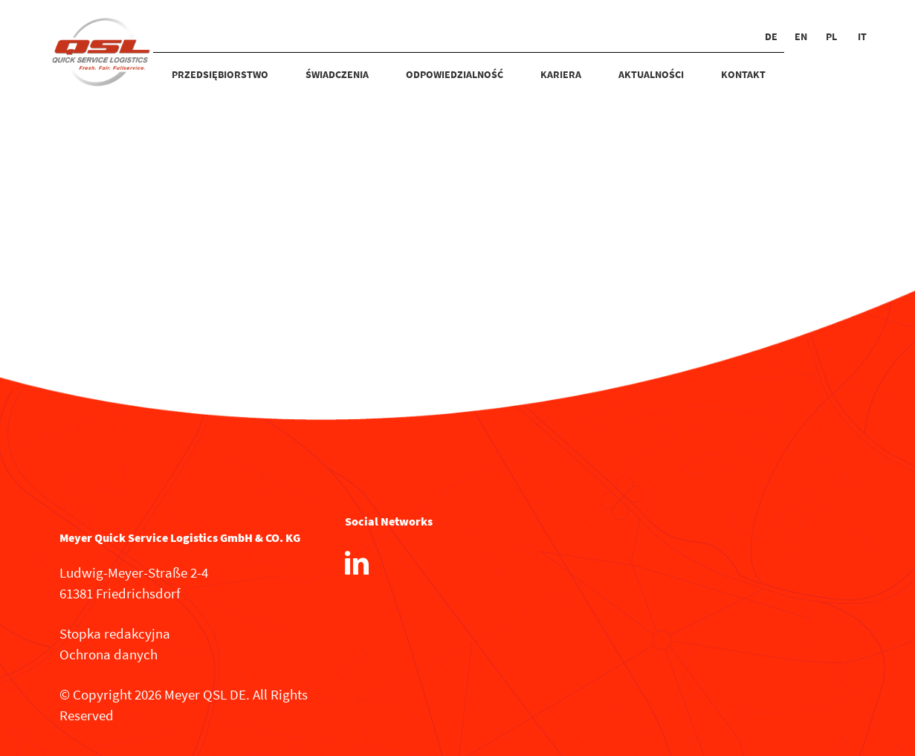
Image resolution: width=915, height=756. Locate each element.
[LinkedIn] (357, 563)
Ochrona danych (108, 654)
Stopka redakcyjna (114, 633)
